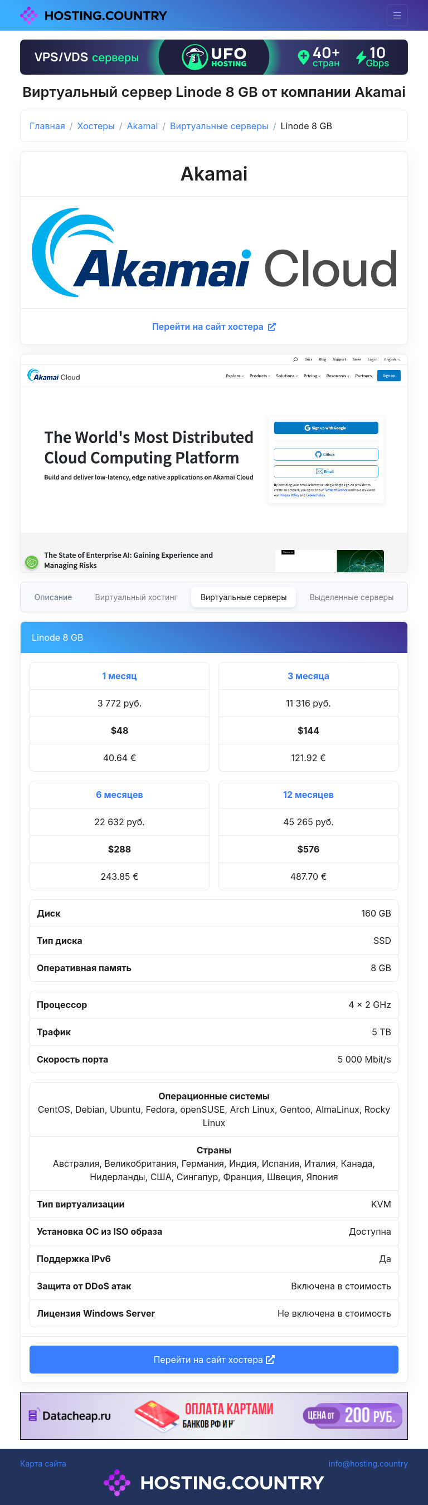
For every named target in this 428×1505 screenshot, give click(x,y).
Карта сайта (43, 1463)
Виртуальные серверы (219, 125)
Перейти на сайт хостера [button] (213, 1359)
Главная (47, 125)
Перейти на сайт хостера (214, 326)
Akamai (142, 125)
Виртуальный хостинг (136, 597)
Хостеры (96, 125)
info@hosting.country (368, 1463)
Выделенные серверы (352, 597)
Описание (53, 597)
